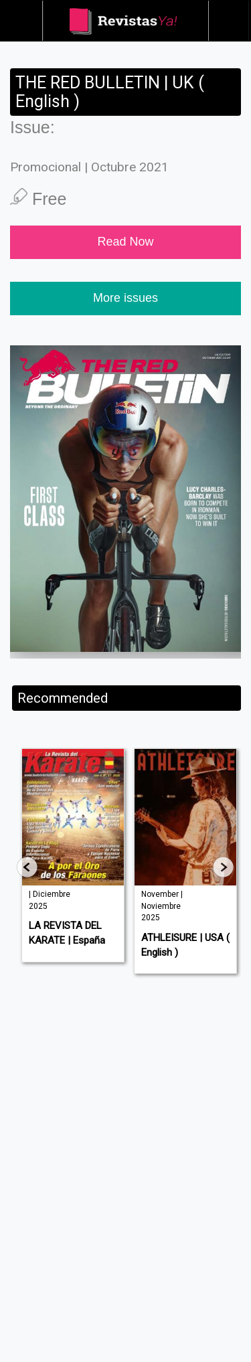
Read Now (125, 242)
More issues (125, 298)
